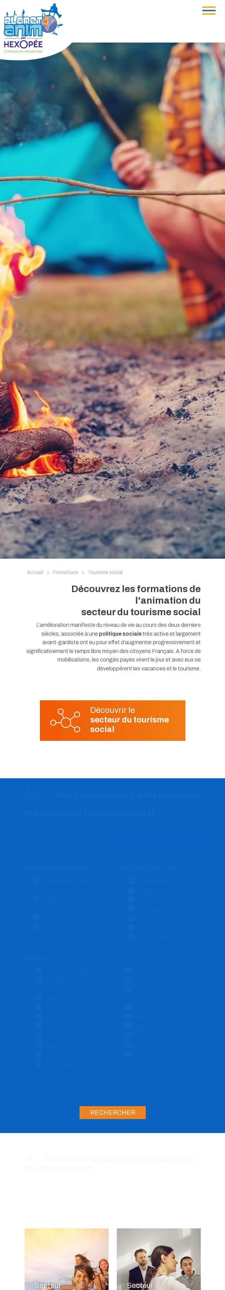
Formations (65, 572)
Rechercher (112, 1112)
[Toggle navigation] (209, 10)
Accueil (35, 572)
